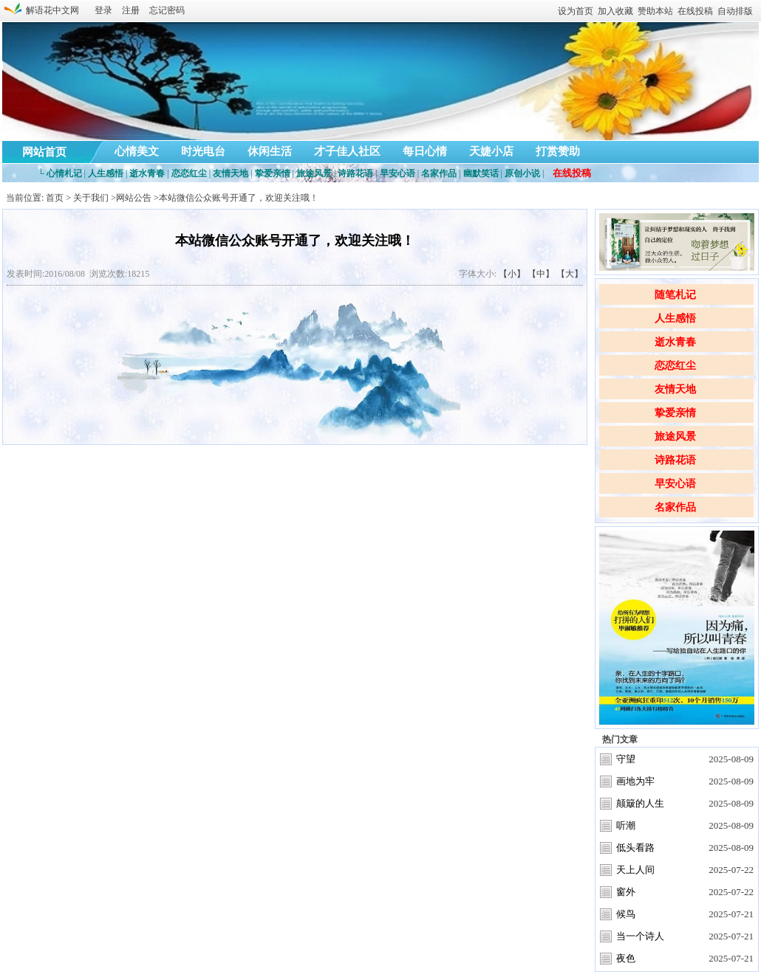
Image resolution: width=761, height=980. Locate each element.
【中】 (541, 274)
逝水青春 (675, 342)
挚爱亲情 (675, 412)
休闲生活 (270, 151)
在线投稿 (695, 11)
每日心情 (425, 151)
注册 (131, 10)
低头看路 (635, 847)
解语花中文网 (50, 10)
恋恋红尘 (675, 365)
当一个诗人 (640, 936)
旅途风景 (675, 436)
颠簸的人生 (640, 803)
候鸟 (625, 913)
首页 (55, 198)
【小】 (512, 274)
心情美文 (137, 151)
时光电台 (203, 151)
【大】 (569, 274)
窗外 (625, 891)
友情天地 (675, 389)
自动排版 (735, 11)
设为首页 (575, 11)
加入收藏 (615, 11)
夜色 (625, 958)
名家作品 (675, 507)
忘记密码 (167, 10)
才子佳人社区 (347, 151)
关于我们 (91, 198)
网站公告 (133, 198)
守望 (625, 759)
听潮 (625, 825)
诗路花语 (675, 460)
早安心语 (675, 483)
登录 (103, 10)
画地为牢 (635, 781)
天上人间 (635, 869)
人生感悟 (675, 318)
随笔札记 (675, 294)
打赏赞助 (558, 151)
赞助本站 (655, 11)
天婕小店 (491, 151)
